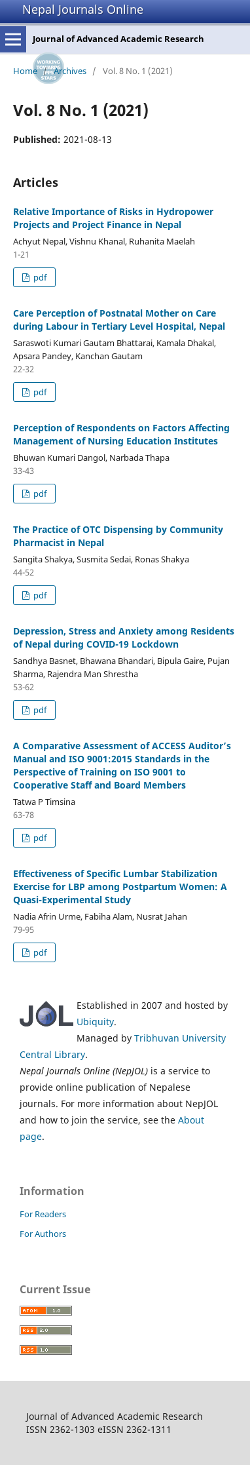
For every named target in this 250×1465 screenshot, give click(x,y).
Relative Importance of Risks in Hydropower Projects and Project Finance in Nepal (113, 218)
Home (25, 71)
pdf (38, 277)
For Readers (43, 1214)
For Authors (43, 1234)
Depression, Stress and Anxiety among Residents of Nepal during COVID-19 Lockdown (123, 637)
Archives (70, 71)
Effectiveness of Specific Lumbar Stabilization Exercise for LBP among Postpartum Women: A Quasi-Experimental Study (120, 886)
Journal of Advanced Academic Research (118, 39)
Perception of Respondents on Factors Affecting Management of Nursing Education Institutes (121, 434)
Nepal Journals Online (82, 9)
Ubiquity (95, 1021)
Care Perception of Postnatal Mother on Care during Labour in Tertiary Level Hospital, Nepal (119, 319)
